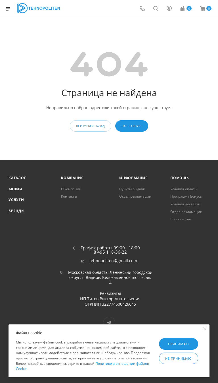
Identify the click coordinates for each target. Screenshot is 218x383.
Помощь (179, 177)
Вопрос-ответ (181, 219)
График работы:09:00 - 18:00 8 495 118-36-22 (110, 250)
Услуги (16, 199)
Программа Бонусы (186, 196)
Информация (133, 177)
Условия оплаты (183, 189)
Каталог (17, 177)
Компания (72, 177)
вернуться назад (90, 126)
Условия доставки (185, 204)
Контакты (69, 196)
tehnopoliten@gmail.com (113, 260)
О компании (71, 189)
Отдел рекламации (135, 196)
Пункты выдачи (132, 189)
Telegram (109, 323)
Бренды (17, 210)
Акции (15, 189)
